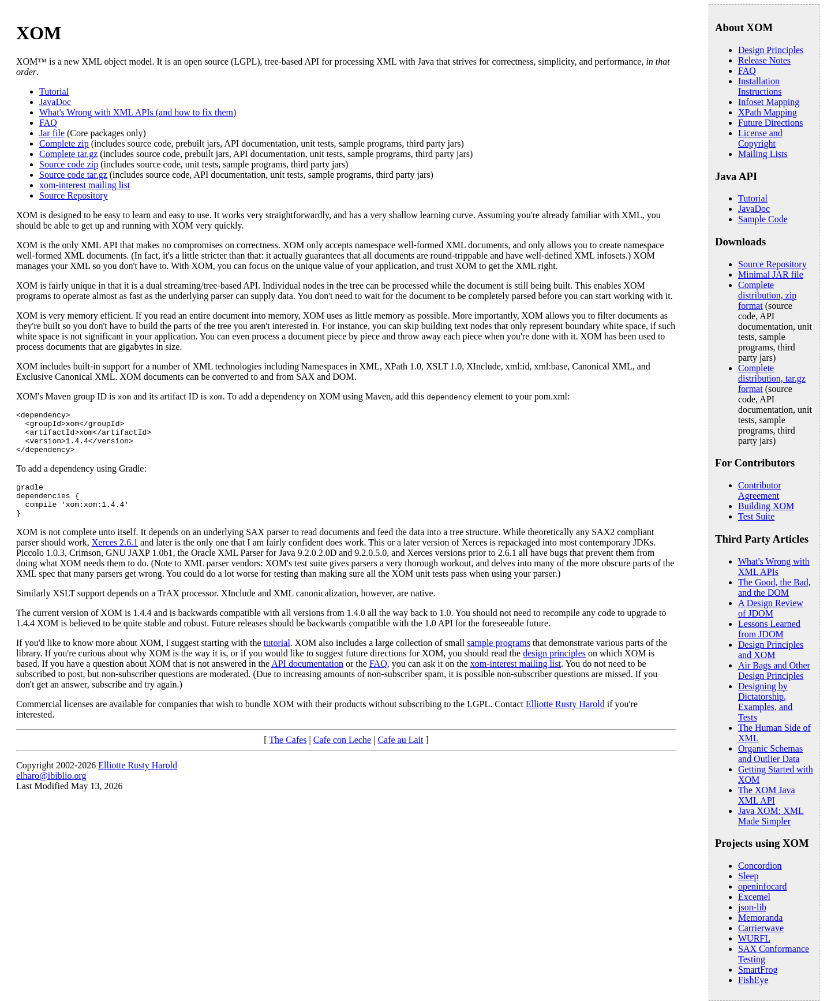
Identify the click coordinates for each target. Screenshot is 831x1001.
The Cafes (287, 755)
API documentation (307, 679)
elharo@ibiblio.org (51, 791)
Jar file (52, 133)
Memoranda (760, 917)
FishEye (753, 980)
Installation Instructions (760, 86)
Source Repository (73, 195)
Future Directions (770, 123)
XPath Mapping (767, 112)
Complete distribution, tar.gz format (772, 378)
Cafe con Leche (342, 755)
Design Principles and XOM (770, 650)
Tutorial (54, 91)
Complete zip (64, 143)
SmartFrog (757, 969)
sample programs (498, 658)
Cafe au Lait (400, 755)
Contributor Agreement (759, 490)
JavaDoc (55, 102)
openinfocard (762, 886)
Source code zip (68, 164)
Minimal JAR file (770, 274)
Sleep (748, 876)
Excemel (754, 897)
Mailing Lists (763, 154)
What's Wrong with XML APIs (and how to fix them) (137, 112)
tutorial (277, 658)
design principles (554, 669)
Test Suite (756, 516)
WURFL (754, 938)
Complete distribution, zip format (767, 295)
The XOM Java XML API (766, 795)
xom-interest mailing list (84, 185)
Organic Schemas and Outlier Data (770, 754)
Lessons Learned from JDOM (769, 629)
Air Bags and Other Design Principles (774, 670)
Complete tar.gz (68, 154)
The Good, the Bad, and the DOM (774, 587)
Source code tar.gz (73, 175)
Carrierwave (761, 928)
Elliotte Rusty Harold (565, 719)
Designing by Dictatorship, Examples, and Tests (765, 701)
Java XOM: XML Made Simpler (771, 816)
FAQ (48, 123)
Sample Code (763, 219)
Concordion (760, 866)
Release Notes (764, 60)
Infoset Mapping (768, 102)
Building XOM (766, 506)
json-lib (752, 907)
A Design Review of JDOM (770, 608)
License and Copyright (760, 138)
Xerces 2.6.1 (115, 558)
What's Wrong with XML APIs (774, 566)
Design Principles (770, 50)
